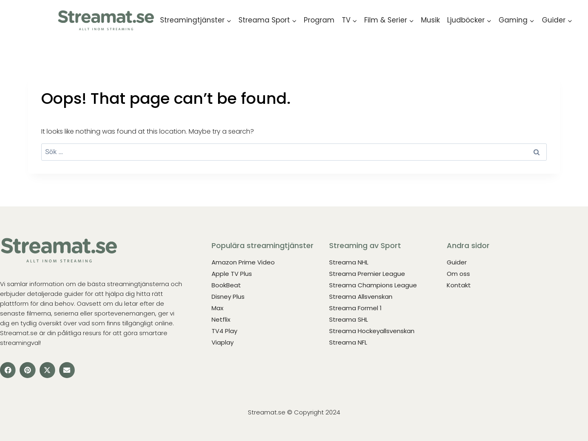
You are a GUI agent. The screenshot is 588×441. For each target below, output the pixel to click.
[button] (8, 370)
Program (319, 20)
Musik (430, 20)
